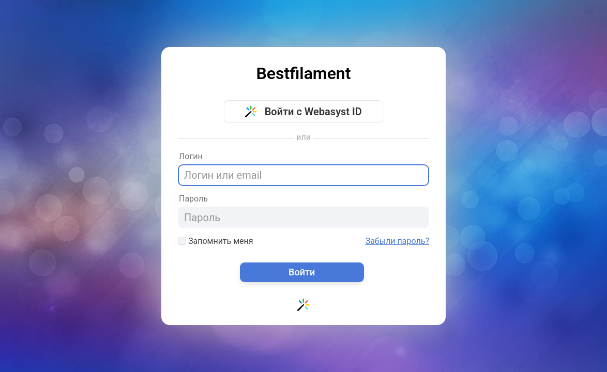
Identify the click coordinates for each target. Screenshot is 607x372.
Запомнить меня (215, 241)
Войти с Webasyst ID (303, 111)
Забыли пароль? (397, 241)
